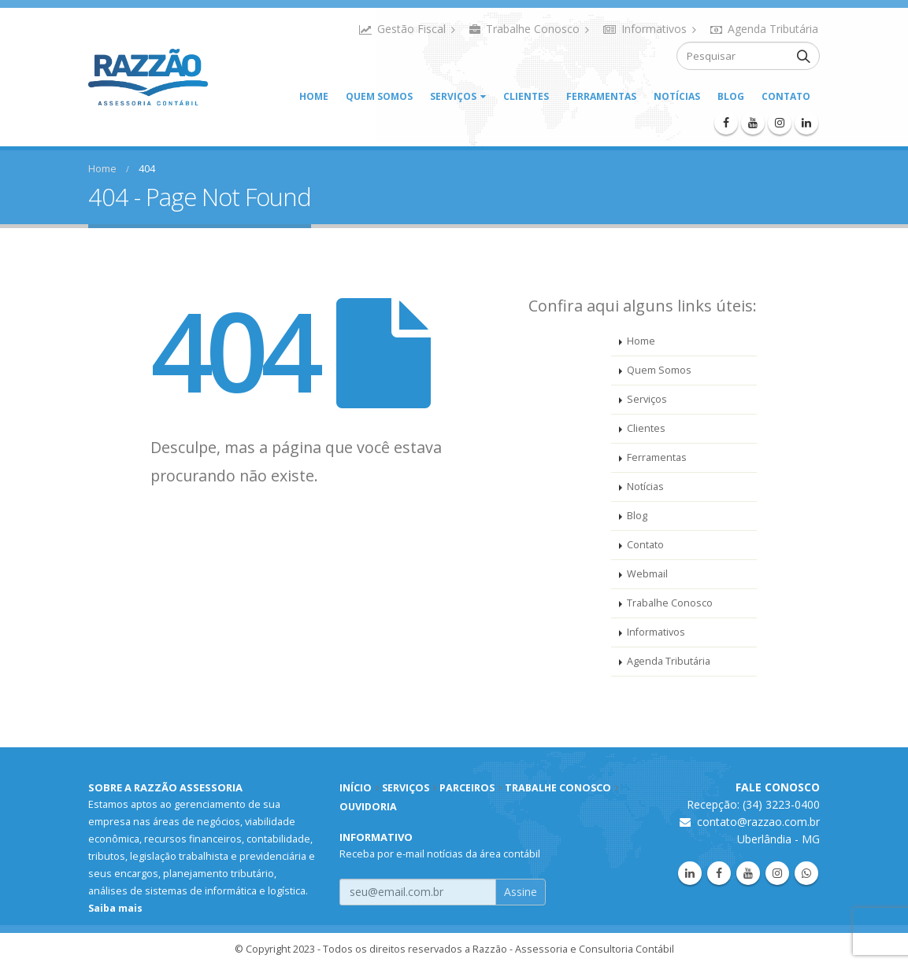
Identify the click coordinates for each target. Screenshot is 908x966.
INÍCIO (355, 788)
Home (313, 96)
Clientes (526, 96)
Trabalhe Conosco (529, 28)
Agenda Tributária (764, 28)
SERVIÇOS (405, 788)
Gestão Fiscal (407, 28)
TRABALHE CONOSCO (558, 788)
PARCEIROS (467, 788)
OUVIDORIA (368, 806)
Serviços (453, 96)
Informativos (649, 28)
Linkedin (690, 873)
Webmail (647, 574)
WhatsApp (806, 873)
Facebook (719, 873)
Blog (730, 96)
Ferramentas (601, 96)
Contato (786, 96)
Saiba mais (115, 908)
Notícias (677, 96)
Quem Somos (379, 96)
